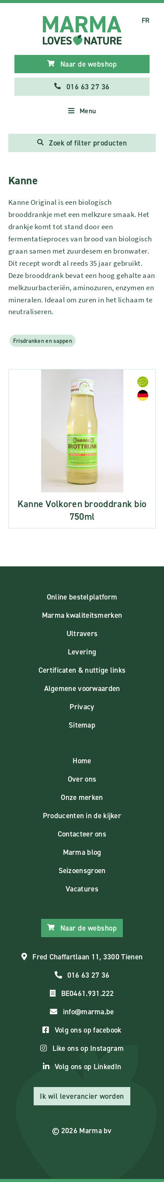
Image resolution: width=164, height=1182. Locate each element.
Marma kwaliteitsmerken (82, 615)
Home (82, 760)
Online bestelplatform (82, 597)
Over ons (82, 779)
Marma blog (82, 852)
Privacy (82, 706)
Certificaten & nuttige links (82, 670)
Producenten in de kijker (82, 815)
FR (146, 20)
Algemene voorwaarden (82, 688)
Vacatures (82, 889)
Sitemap (82, 725)
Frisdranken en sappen (42, 341)
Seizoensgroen (82, 870)
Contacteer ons (82, 834)
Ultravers (82, 633)
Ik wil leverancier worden (82, 1096)
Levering (82, 652)
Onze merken (82, 797)
